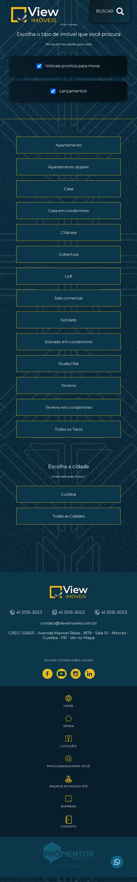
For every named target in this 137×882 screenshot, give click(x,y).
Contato (68, 826)
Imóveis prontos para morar (68, 66)
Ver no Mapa (82, 637)
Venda (68, 726)
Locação (68, 746)
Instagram (76, 674)
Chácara (68, 232)
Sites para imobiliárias (68, 866)
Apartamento (69, 145)
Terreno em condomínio (68, 407)
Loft (68, 276)
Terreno (68, 385)
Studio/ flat (68, 363)
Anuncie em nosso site (68, 786)
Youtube (62, 674)
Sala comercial (68, 298)
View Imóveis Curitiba (69, 592)
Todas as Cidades (69, 516)
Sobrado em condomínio (69, 341)
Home (68, 706)
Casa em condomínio (68, 210)
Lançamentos (69, 91)
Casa (68, 188)
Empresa (68, 806)
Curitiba (68, 494)
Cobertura (68, 254)
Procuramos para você (68, 766)
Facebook (47, 674)
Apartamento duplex (68, 167)
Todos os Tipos (68, 429)
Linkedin (90, 674)
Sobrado (69, 320)
